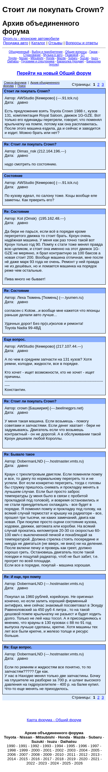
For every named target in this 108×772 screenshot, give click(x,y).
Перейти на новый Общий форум (54, 73)
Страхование (32, 55)
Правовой (71, 55)
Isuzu (94, 58)
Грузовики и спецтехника (37, 61)
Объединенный (19, 51)
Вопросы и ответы (82, 43)
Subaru (72, 58)
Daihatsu (12, 61)
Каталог (38, 43)
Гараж (93, 51)
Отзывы (55, 43)
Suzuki (84, 58)
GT (83, 55)
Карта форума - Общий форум (54, 720)
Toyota (12, 58)
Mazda (61, 58)
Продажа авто (15, 43)
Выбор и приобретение (47, 51)
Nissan (23, 58)
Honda (50, 58)
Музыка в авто (52, 55)
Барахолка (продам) (70, 61)
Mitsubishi (37, 58)
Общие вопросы (76, 51)
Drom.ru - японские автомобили (31, 38)
